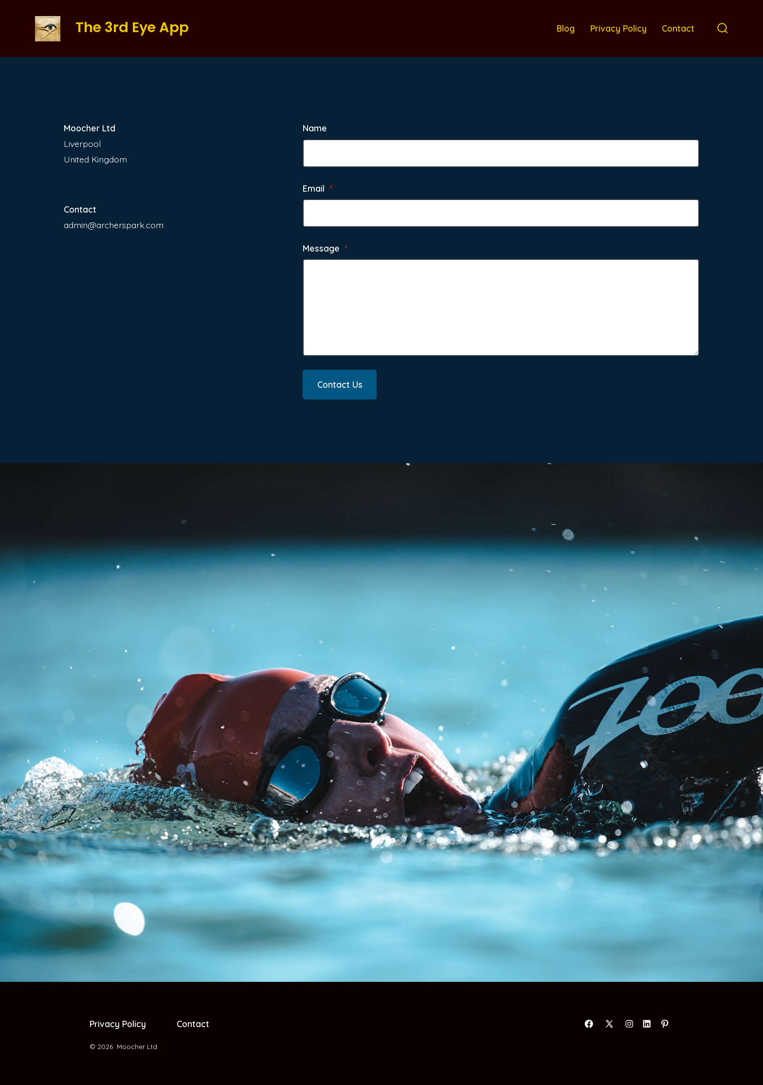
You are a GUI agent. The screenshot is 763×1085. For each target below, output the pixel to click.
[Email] (501, 213)
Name (315, 128)
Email (317, 188)
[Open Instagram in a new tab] (629, 1023)
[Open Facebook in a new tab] (589, 1023)
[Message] (501, 307)
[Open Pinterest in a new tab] (664, 1023)
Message (325, 248)
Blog (566, 28)
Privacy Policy (618, 28)
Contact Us (340, 384)
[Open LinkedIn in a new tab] (646, 1023)
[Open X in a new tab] (609, 1023)
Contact (678, 28)
